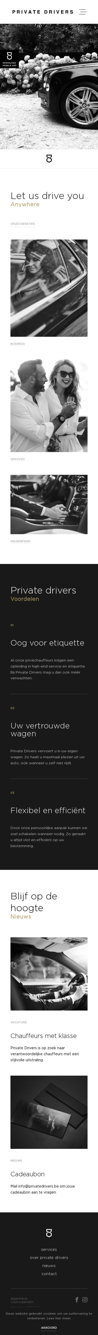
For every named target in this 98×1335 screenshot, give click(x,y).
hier (58, 1318)
